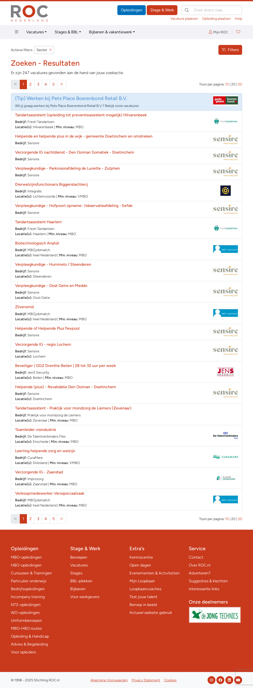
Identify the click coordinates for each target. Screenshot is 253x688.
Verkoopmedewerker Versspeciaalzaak (49, 493)
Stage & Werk (162, 10)
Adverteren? (200, 573)
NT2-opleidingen (26, 604)
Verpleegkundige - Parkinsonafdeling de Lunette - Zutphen (67, 168)
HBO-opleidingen (26, 565)
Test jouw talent (143, 596)
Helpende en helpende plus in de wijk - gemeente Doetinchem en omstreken (83, 136)
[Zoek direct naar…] (211, 10)
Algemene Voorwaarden (109, 680)
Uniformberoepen (26, 620)
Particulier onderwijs (28, 581)
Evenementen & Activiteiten (154, 573)
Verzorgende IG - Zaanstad (39, 472)
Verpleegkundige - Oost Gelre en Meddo (51, 285)
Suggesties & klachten (208, 581)
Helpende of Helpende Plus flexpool (47, 328)
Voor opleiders (23, 652)
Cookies (170, 680)
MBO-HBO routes (26, 628)
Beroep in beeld (143, 604)
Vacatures (35, 32)
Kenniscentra (141, 557)
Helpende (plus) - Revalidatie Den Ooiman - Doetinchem (65, 386)
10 (227, 84)
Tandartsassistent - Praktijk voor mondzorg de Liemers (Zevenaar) (73, 408)
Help (238, 19)
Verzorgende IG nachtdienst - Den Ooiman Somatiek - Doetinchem (74, 152)
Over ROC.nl (199, 565)
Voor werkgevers (84, 596)
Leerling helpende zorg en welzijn (45, 450)
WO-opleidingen (25, 612)
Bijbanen (77, 589)
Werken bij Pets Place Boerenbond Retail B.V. (77, 98)
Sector (44, 50)
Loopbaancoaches (145, 589)
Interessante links (204, 589)
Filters (230, 49)
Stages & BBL (66, 32)
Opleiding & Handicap (30, 636)
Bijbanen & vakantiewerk (110, 32)
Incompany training (28, 596)
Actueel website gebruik (150, 612)
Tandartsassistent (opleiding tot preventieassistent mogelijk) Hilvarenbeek (81, 115)
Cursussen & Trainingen (31, 573)
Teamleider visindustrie (35, 429)
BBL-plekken (81, 581)
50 (240, 84)
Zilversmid (24, 306)
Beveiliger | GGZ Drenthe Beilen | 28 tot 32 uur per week (65, 365)
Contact (196, 557)
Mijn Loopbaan (142, 581)
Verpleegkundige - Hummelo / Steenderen (53, 264)
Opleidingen (131, 10)
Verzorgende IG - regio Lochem (43, 344)
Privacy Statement (146, 680)
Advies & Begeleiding (29, 644)
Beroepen (78, 557)
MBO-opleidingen (26, 557)
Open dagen (140, 565)
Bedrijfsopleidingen (28, 589)
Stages (76, 573)
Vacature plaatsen (184, 19)
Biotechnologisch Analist (37, 243)
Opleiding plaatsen (216, 19)
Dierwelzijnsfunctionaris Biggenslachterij (51, 184)
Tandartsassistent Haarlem (38, 222)
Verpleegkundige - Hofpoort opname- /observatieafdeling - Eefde (73, 205)
